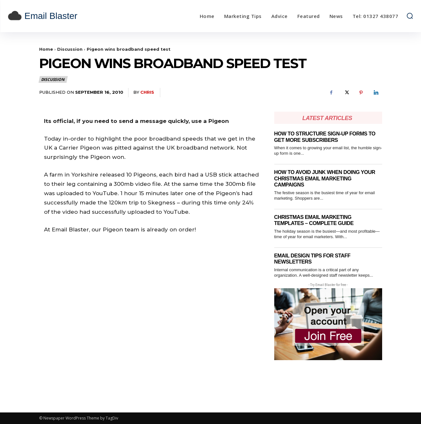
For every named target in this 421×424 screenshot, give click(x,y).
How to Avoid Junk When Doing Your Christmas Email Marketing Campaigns (327, 178)
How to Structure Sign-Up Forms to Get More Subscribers (327, 137)
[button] (409, 15)
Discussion (70, 49)
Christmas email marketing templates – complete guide (316, 220)
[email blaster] (58, 16)
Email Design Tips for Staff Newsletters (314, 259)
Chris (147, 92)
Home (46, 49)
